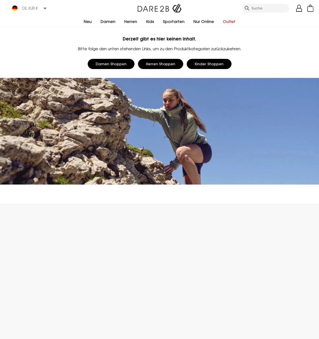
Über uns (117, 247)
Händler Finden (123, 254)
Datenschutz (285, 275)
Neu (88, 21)
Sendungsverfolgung (29, 259)
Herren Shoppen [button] (160, 64)
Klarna (165, 261)
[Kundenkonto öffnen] (299, 8)
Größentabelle (172, 289)
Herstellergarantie (175, 254)
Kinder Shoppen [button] (209, 64)
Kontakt (252, 214)
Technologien (172, 275)
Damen (108, 21)
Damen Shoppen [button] (111, 64)
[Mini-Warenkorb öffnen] (310, 8)
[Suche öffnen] (266, 8)
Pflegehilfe (169, 282)
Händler (171, 214)
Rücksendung (23, 266)
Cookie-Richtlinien (292, 333)
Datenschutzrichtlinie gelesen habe (234, 333)
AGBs (187, 333)
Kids (150, 21)
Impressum (163, 333)
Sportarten (174, 21)
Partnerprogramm (125, 261)
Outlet (229, 21)
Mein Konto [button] (87, 214)
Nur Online (203, 21)
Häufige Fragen (73, 254)
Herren (130, 21)
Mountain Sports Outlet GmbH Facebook (59, 313)
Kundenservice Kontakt (80, 247)
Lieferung (19, 252)
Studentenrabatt (175, 268)
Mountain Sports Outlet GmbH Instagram (68, 313)
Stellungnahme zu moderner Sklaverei (127, 271)
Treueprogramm (174, 247)
